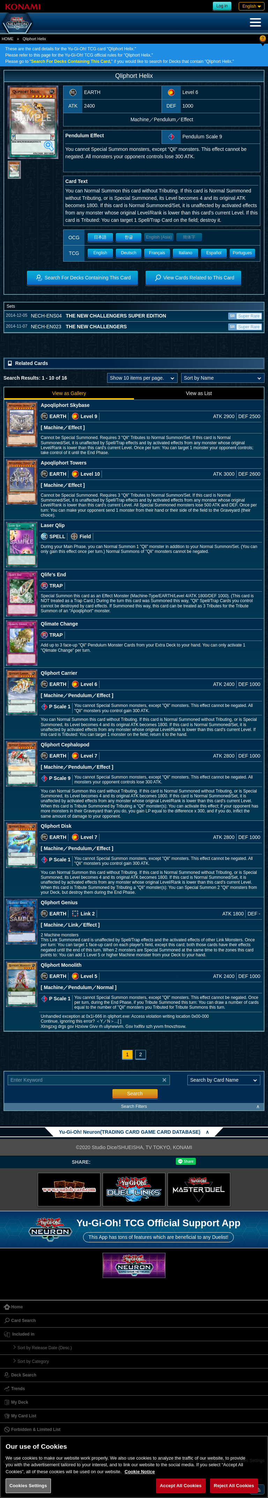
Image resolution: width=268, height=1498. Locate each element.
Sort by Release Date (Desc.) (44, 1347)
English (100, 252)
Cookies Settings (28, 1485)
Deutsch (128, 252)
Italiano (185, 252)
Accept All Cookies (181, 1485)
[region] (134, 1466)
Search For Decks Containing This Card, (71, 61)
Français (157, 252)
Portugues (242, 252)
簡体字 (189, 237)
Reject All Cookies (234, 1485)
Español (213, 252)
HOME (8, 39)
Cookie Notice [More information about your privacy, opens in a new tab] (140, 1471)
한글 (129, 237)
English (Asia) (159, 237)
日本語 (100, 237)
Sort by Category (33, 1361)
